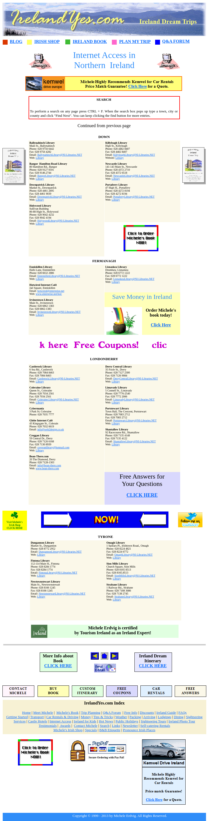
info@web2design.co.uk (50, 429)
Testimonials (48, 726)
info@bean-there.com (49, 465)
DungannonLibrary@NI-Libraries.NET (60, 551)
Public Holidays (126, 721)
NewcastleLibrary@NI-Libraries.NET (134, 175)
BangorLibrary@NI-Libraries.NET (56, 175)
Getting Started (17, 717)
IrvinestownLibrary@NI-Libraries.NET (59, 311)
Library (40, 157)
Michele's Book (67, 712)
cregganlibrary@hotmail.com (53, 447)
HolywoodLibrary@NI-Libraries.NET (58, 220)
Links (116, 726)
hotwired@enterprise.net (50, 290)
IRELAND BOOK (90, 41)
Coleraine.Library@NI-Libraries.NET (58, 399)
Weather (121, 717)
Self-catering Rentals (155, 726)
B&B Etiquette (110, 730)
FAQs (183, 712)
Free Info (130, 712)
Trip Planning (90, 712)
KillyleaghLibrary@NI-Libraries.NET (134, 154)
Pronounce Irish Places (139, 730)
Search (104, 726)
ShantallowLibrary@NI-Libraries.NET (134, 441)
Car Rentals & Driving (62, 717)
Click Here (161, 325)
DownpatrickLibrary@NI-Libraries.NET (59, 196)
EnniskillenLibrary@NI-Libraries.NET (58, 275)
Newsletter (130, 726)
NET (149, 554)
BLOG (16, 41)
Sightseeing (194, 717)
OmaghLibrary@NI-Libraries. (130, 554)
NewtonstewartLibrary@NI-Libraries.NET (62, 593)
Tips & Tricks (103, 717)
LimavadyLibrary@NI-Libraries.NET (134, 399)
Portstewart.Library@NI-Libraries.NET (134, 420)
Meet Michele (43, 712)
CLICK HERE (142, 495)
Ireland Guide (166, 712)
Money (86, 717)
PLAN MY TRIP (135, 41)
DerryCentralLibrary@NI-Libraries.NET (135, 378)
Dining (178, 717)
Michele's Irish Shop (67, 730)
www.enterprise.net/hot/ (49, 293)
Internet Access (60, 721)
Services (20, 721)
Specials (91, 730)
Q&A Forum (112, 712)
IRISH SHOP (47, 41)
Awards (64, 726)
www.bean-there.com (47, 468)
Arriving (149, 717)
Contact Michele (85, 726)
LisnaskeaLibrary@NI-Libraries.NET (133, 278)
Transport (37, 717)
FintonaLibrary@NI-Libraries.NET (58, 572)
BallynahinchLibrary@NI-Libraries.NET (59, 154)
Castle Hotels (37, 721)
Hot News (106, 721)
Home (26, 712)
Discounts (147, 712)
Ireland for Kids (85, 721)
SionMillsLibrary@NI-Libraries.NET (134, 575)
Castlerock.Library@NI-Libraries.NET (58, 378)
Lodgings (164, 717)
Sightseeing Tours (153, 721)
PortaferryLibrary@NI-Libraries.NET (134, 196)
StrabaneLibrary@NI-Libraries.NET (134, 596)
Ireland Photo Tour (181, 721)
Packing (135, 717)
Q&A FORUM (176, 41)
